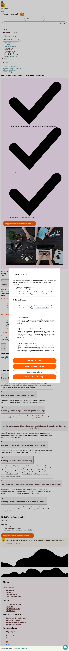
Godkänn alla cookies (34, 361)
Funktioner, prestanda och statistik (31, 329)
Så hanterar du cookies (20, 648)
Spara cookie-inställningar (34, 377)
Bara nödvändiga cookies (34, 366)
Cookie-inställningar (34, 372)
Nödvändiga (24, 317)
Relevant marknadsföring (28, 343)
